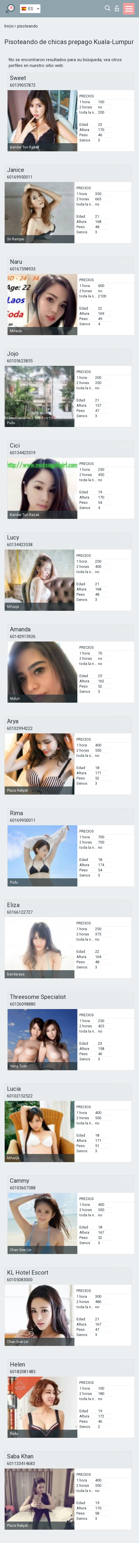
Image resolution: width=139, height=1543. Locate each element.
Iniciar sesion (117, 8)
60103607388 (22, 1188)
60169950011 (20, 177)
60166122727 (20, 912)
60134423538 (20, 544)
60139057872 (22, 85)
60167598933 (22, 269)
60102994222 (20, 728)
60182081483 (22, 1371)
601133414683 (21, 1463)
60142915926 (22, 636)
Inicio (9, 26)
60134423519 (22, 452)
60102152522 (20, 1096)
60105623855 (20, 361)
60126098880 (22, 1004)
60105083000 (20, 1279)
